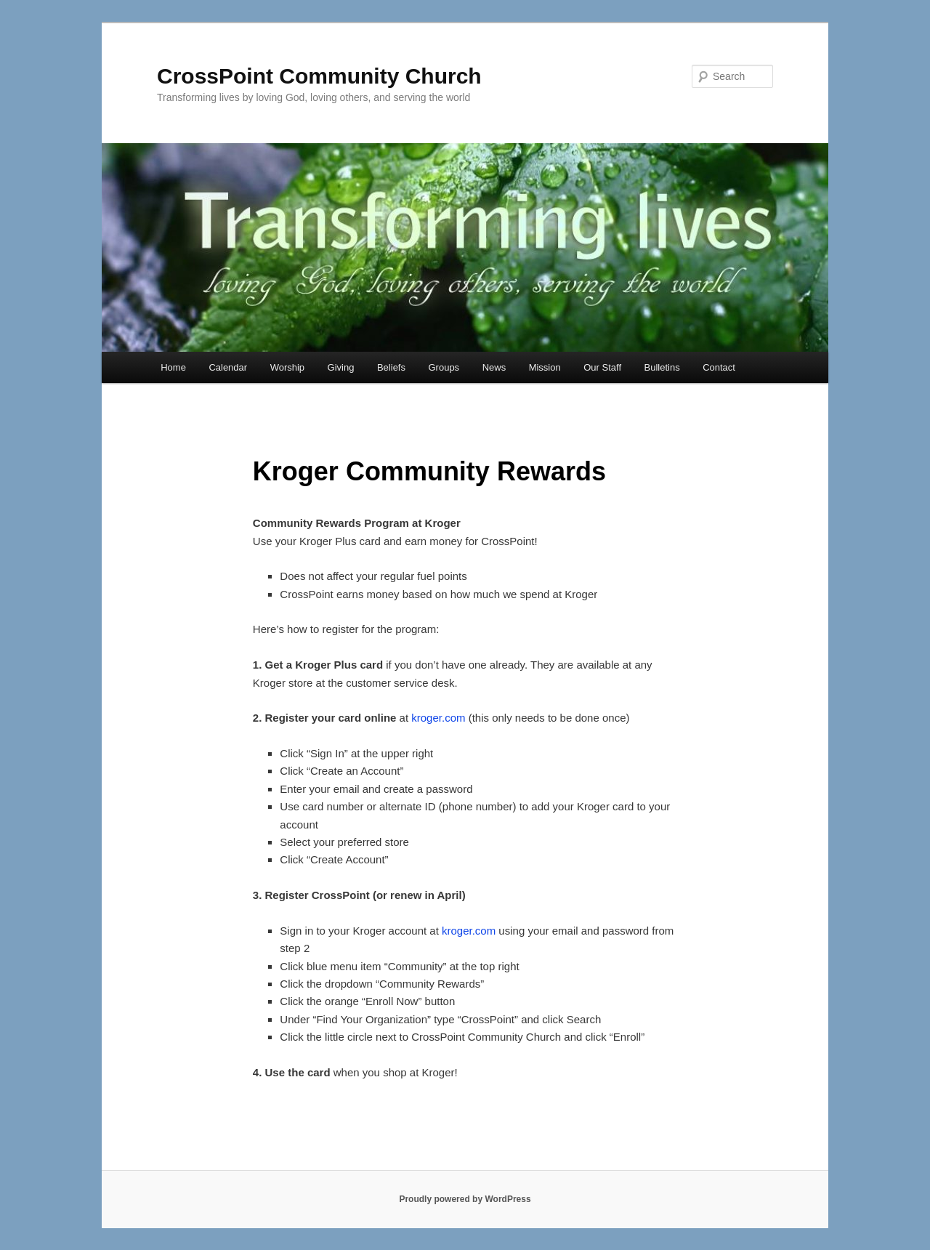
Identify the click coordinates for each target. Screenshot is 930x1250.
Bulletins (662, 367)
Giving (341, 367)
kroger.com (438, 717)
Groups (443, 367)
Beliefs (391, 367)
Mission (545, 367)
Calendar (228, 367)
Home (173, 367)
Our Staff (602, 367)
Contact (719, 367)
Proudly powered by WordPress (464, 1199)
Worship (287, 367)
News (494, 367)
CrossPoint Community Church (319, 76)
